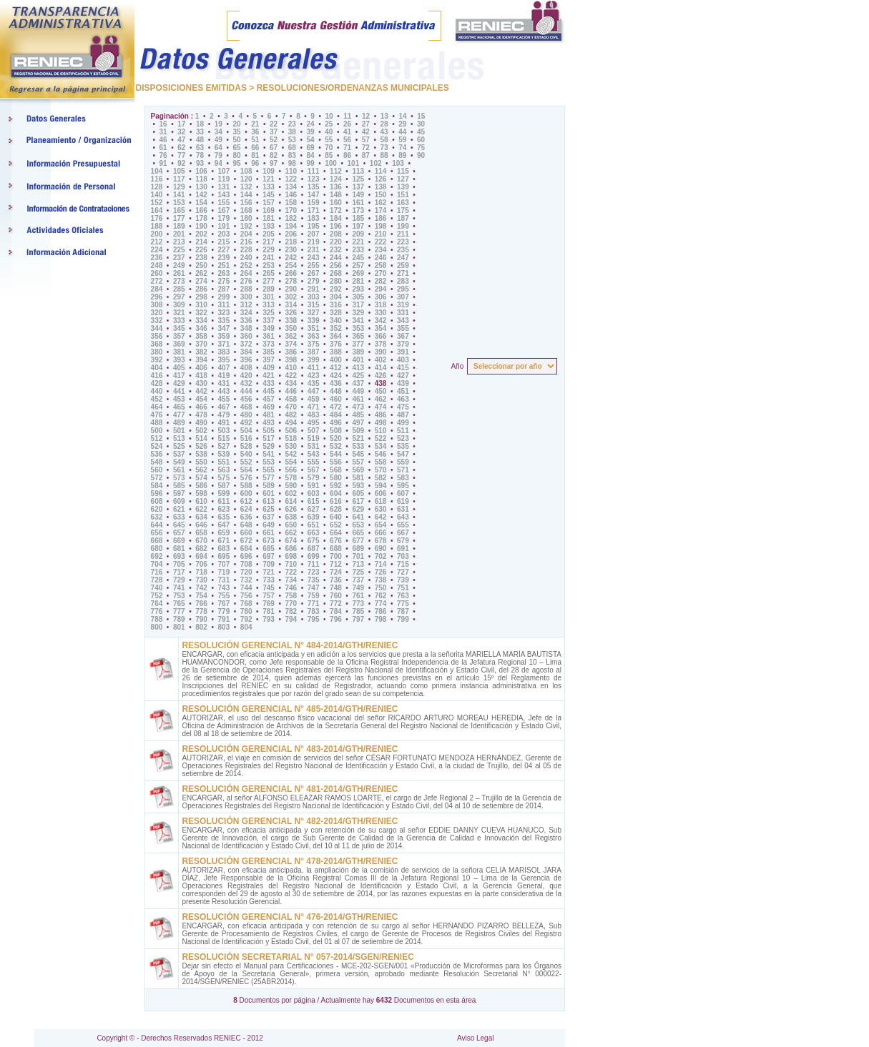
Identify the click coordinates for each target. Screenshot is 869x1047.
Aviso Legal (475, 1038)
